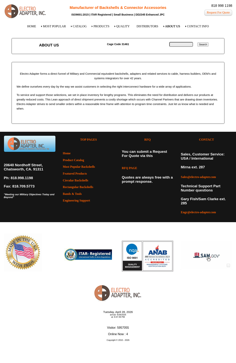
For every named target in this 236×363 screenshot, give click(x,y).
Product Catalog (73, 160)
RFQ (147, 139)
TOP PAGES (88, 139)
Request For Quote (218, 12)
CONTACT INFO (198, 26)
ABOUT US (172, 26)
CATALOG (80, 26)
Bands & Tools (72, 193)
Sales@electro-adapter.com (198, 177)
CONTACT (206, 139)
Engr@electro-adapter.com (198, 212)
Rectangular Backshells (78, 187)
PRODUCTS (101, 26)
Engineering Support (76, 200)
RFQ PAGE (129, 168)
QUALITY (123, 26)
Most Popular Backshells (79, 166)
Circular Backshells (75, 180)
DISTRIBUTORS (147, 26)
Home (67, 153)
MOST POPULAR (54, 26)
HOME (31, 26)
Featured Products (75, 173)
